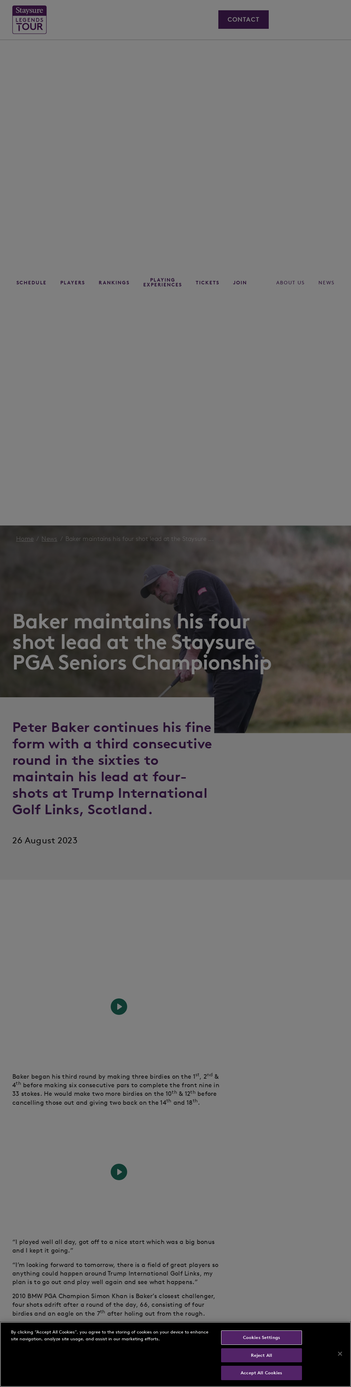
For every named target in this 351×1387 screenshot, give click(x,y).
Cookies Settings (261, 1337)
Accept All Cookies (261, 1373)
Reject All (261, 1355)
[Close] (340, 1353)
